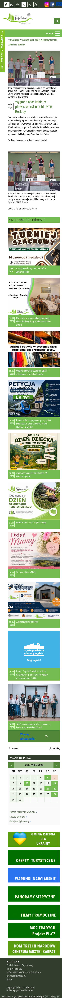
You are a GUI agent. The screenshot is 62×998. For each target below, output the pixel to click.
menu (49, 33)
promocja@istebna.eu (16, 975)
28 (55, 794)
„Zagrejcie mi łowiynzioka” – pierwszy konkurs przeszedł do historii (33, 725)
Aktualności (14, 39)
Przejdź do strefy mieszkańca (2, 51)
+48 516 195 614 (33, 972)
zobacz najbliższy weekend (23, 811)
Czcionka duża (35, 4)
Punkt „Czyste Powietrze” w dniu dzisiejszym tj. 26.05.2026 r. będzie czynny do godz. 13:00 (32, 675)
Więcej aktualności (27, 736)
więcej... (10, 979)
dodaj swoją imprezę (20, 821)
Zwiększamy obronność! (27, 621)
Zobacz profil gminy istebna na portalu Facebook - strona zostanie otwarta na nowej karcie (52, 4)
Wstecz (15, 748)
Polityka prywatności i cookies (20, 990)
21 (55, 788)
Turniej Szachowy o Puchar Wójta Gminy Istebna (31, 270)
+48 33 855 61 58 (19, 972)
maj (11, 765)
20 (48, 788)
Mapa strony (17, 4)
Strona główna (6, 4)
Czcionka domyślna (24, 4)
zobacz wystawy (18, 816)
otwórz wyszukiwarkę (57, 21)
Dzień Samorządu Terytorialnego (31, 522)
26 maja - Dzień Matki (26, 572)
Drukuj (56, 748)
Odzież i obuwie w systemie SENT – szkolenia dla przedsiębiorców (32, 372)
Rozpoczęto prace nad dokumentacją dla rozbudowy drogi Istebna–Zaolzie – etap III (34, 321)
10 (27, 783)
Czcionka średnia (29, 4)
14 (55, 783)
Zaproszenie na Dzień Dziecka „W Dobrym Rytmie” (31, 474)
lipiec (56, 765)
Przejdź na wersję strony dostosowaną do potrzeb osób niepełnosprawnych (11, 4)
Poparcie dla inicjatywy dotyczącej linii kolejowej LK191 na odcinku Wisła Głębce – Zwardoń (33, 423)
